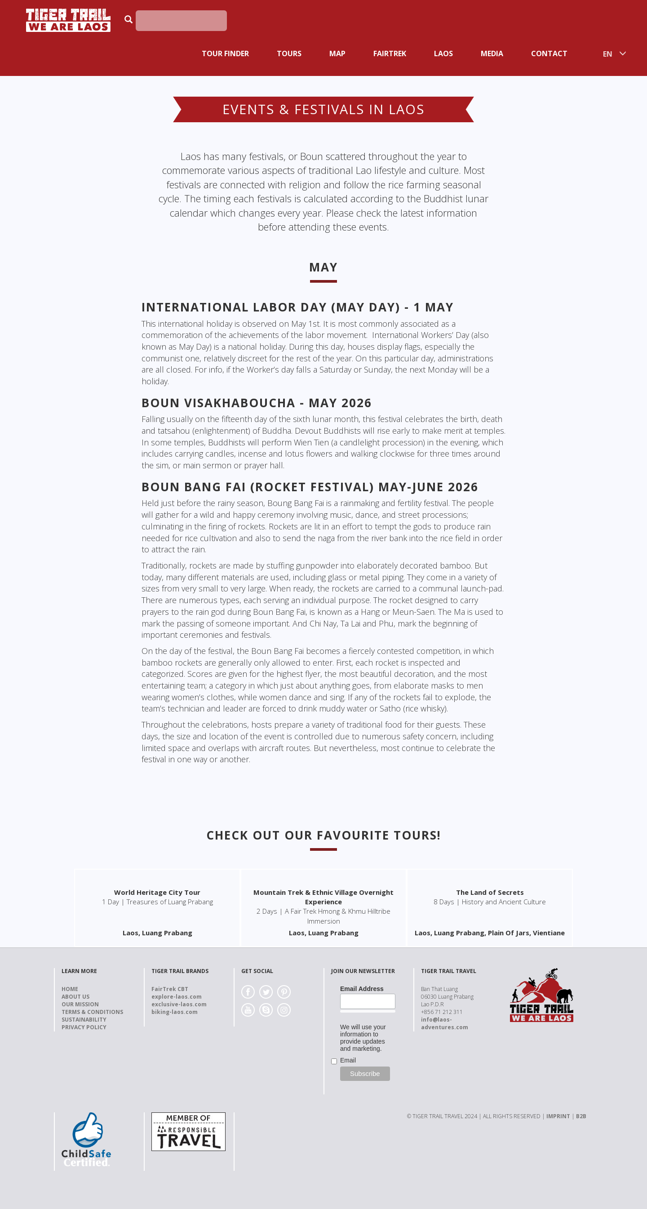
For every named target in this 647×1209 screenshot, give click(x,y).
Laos (443, 53)
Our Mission (80, 1004)
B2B (581, 1116)
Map (337, 53)
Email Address (362, 988)
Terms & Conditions (92, 1012)
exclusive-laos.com (179, 1004)
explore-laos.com (176, 996)
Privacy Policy (84, 1027)
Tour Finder (225, 53)
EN (607, 54)
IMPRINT (558, 1116)
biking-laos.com (174, 1012)
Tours (289, 53)
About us (75, 996)
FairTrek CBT (169, 989)
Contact (549, 53)
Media (492, 53)
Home (70, 989)
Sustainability (84, 1019)
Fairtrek (389, 53)
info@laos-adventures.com (444, 1023)
